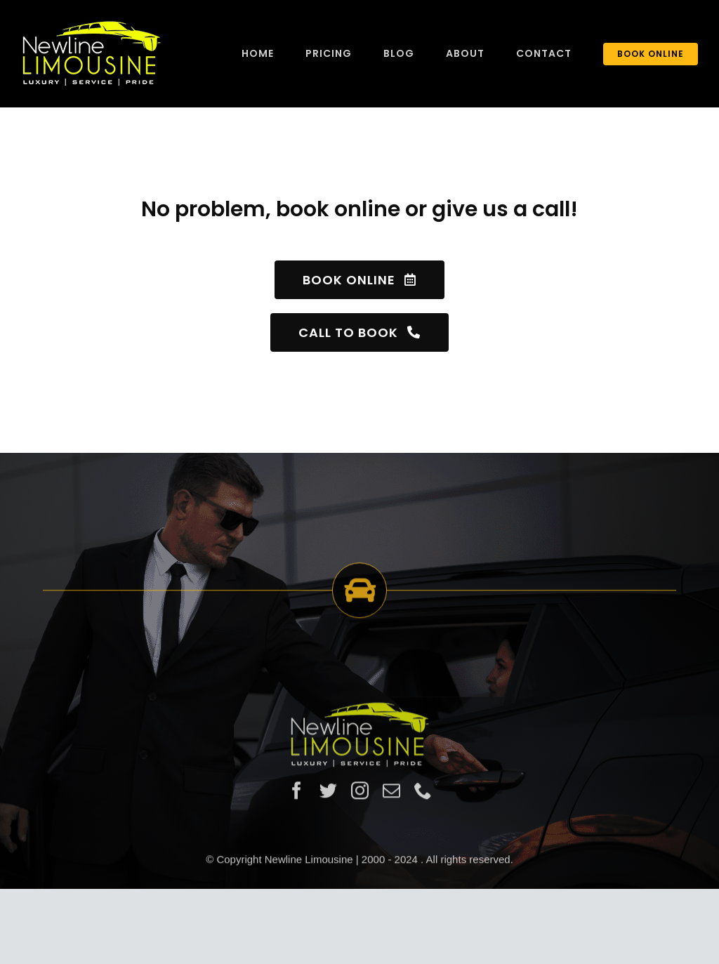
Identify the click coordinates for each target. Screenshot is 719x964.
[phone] (423, 794)
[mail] (391, 794)
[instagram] (360, 794)
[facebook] (296, 794)
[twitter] (328, 794)
